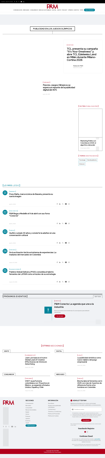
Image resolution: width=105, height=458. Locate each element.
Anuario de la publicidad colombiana (54, 406)
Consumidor (34, 10)
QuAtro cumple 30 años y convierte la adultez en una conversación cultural (32, 234)
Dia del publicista (92, 160)
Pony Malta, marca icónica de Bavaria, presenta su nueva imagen (31, 195)
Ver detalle (60, 316)
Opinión (70, 10)
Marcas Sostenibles (45, 10)
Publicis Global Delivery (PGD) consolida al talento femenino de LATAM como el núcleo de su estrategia (32, 273)
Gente (59, 10)
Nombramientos (30, 355)
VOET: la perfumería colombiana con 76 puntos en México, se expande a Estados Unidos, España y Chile (37, 384)
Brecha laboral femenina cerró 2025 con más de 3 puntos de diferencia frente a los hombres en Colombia (89, 384)
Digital (54, 10)
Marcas (80, 378)
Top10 (81, 10)
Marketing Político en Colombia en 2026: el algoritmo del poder (88, 143)
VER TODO (98, 296)
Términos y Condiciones (54, 411)
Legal (79, 355)
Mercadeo (26, 10)
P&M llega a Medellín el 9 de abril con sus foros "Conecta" (29, 214)
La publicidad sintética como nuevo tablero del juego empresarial (89, 360)
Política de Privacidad (54, 414)
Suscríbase (51, 403)
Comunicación (17, 10)
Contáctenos (52, 409)
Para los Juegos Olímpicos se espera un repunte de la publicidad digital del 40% (59, 87)
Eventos (76, 10)
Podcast (64, 10)
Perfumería (29, 378)
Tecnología (82, 160)
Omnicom (82, 164)
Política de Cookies (53, 416)
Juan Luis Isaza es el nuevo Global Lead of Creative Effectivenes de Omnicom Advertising (36, 361)
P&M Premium (89, 10)
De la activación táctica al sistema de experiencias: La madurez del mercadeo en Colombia (32, 253)
